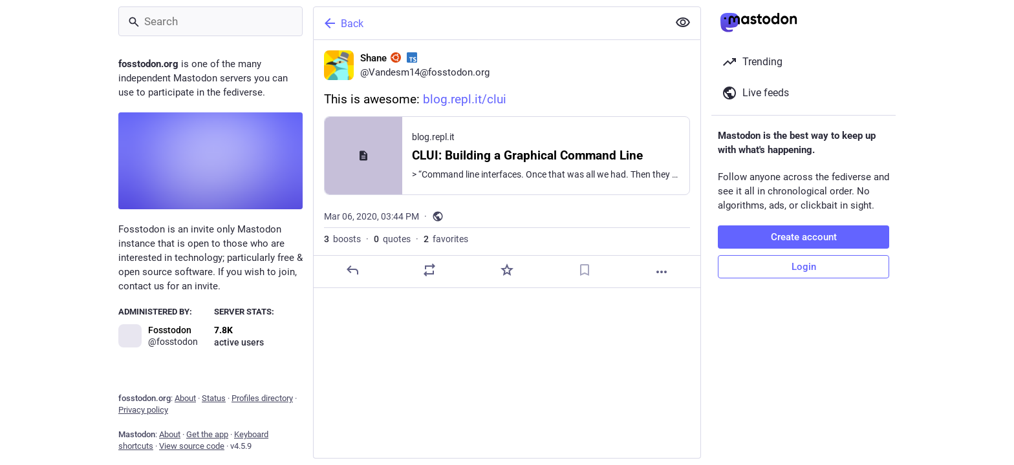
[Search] (210, 21)
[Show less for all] (682, 22)
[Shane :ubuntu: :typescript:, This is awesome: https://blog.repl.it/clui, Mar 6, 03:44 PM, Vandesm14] (507, 164)
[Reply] (352, 270)
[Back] (489, 23)
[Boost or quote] (429, 270)
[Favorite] (507, 270)
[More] (661, 272)
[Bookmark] (584, 270)
